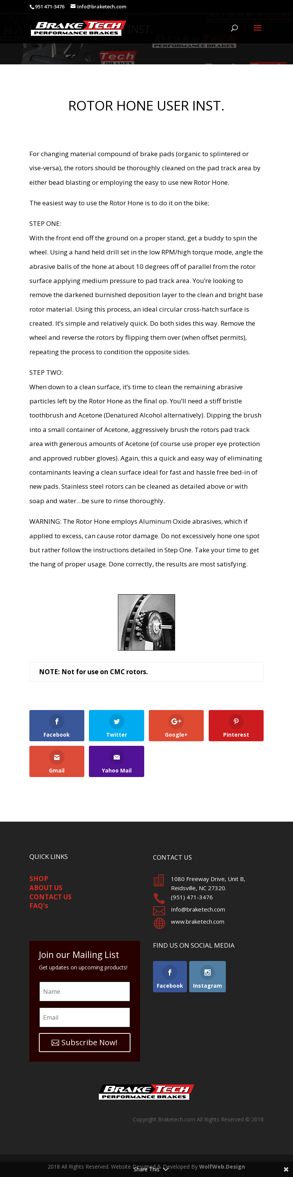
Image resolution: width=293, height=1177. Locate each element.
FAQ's (38, 905)
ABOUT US (46, 887)
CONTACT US (50, 896)
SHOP (38, 878)
